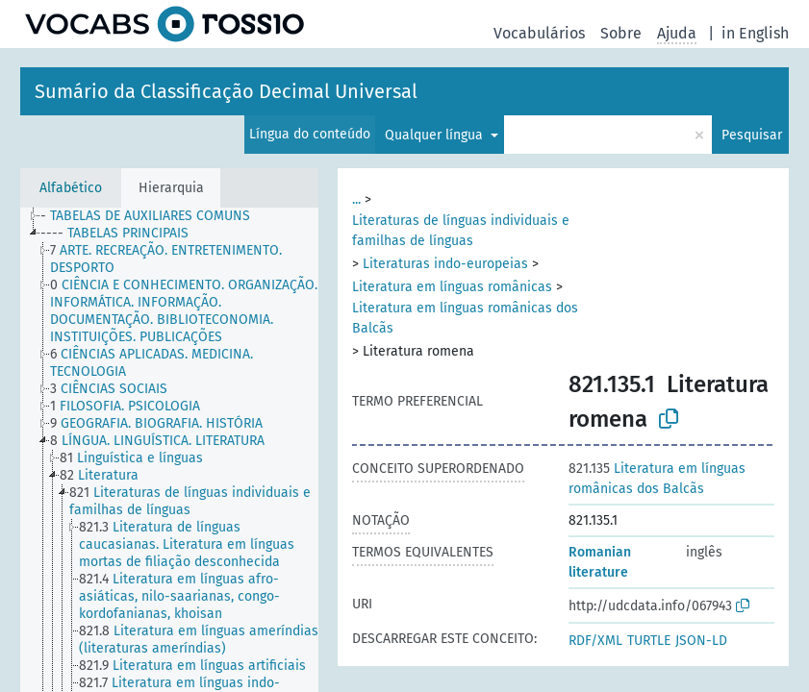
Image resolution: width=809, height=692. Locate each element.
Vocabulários (539, 33)
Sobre (621, 33)
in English (755, 33)
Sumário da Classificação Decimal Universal (226, 91)
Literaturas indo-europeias (445, 264)
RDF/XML (595, 640)
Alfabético (70, 188)
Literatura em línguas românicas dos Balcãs (465, 318)
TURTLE (648, 640)
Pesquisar (751, 135)
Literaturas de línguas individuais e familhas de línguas (460, 230)
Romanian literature (600, 562)
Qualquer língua (436, 135)
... (356, 199)
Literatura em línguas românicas (452, 287)
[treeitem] (153, 216)
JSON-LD (701, 640)
